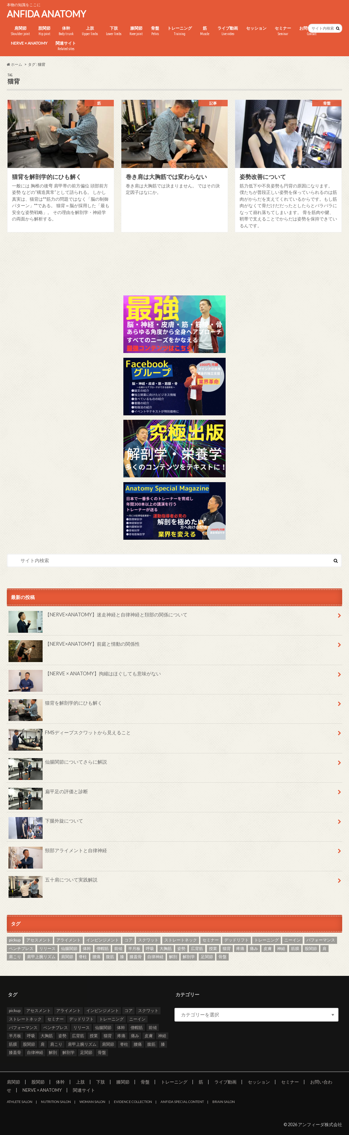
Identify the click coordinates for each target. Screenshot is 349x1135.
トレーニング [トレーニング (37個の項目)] (266, 939)
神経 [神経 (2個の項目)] (281, 948)
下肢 (113, 31)
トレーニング (179, 31)
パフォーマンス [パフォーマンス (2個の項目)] (320, 939)
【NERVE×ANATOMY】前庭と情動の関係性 (74, 646)
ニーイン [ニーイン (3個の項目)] (292, 939)
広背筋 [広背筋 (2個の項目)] (197, 948)
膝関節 (136, 31)
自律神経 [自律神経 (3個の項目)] (155, 956)
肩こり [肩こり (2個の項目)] (15, 956)
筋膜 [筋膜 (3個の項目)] (295, 948)
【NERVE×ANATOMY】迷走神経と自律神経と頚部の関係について (98, 617)
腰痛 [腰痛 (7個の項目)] (96, 956)
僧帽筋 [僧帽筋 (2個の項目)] (102, 948)
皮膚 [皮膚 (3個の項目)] (267, 948)
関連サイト (66, 46)
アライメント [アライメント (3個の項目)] (68, 939)
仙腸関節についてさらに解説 (58, 764)
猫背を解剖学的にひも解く (55, 705)
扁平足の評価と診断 (48, 794)
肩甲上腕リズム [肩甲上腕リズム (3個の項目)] (41, 956)
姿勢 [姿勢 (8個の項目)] (181, 948)
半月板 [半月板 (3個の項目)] (134, 948)
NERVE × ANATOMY (29, 43)
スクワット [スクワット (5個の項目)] (148, 939)
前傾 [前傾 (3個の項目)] (118, 948)
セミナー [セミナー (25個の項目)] (210, 939)
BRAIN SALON (223, 1102)
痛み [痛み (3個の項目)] (254, 948)
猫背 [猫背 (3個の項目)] (227, 948)
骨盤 (155, 31)
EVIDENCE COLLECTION (133, 1102)
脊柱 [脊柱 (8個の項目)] (83, 956)
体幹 (66, 31)
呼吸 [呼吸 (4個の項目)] (150, 948)
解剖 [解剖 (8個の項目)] (173, 956)
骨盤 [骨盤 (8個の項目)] (222, 956)
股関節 (44, 31)
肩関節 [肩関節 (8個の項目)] (67, 956)
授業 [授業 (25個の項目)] (213, 948)
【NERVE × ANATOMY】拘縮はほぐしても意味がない (85, 676)
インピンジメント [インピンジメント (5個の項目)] (102, 939)
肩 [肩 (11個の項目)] (324, 948)
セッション (256, 28)
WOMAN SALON (92, 1102)
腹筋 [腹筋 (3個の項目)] (110, 956)
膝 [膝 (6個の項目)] (122, 956)
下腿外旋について (46, 823)
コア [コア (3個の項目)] (128, 939)
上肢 (90, 31)
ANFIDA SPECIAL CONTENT (182, 1102)
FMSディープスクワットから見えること (70, 735)
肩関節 (20, 31)
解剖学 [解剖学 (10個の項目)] (189, 956)
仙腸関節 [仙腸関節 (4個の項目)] (69, 948)
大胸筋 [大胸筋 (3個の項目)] (166, 948)
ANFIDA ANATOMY (46, 14)
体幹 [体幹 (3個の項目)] (87, 948)
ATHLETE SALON (19, 1102)
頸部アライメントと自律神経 (58, 853)
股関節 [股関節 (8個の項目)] (311, 948)
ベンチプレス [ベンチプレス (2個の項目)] (21, 948)
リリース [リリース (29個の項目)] (47, 948)
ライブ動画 (227, 31)
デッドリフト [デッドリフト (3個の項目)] (236, 939)
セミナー (283, 31)
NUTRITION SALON (56, 1102)
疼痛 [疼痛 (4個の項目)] (240, 948)
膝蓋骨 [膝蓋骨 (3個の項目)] (136, 956)
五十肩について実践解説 (53, 882)
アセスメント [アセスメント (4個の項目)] (38, 939)
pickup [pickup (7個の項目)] (14, 939)
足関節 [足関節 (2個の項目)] (207, 956)
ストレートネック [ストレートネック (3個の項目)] (180, 939)
